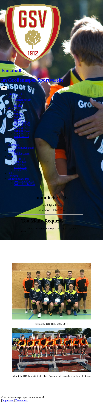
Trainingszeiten (21, 153)
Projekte (18, 105)
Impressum (8, 400)
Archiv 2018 (20, 161)
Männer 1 (19, 111)
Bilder (11, 173)
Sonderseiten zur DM (18, 178)
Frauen (17, 119)
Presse (11, 156)
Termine (12, 150)
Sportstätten (14, 145)
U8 (15, 142)
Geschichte (19, 102)
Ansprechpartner (22, 99)
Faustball (11, 70)
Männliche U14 (22, 128)
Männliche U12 (22, 130)
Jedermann (13, 176)
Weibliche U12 (21, 136)
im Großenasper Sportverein (32, 80)
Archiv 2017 (20, 164)
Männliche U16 (22, 125)
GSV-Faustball (15, 94)
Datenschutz (21, 400)
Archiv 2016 (20, 167)
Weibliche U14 (21, 133)
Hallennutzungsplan (24, 147)
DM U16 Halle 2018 (24, 184)
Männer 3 (19, 116)
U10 (16, 139)
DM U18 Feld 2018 (24, 181)
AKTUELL (20, 159)
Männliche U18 (22, 122)
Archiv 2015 (20, 170)
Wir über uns (14, 97)
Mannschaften (15, 108)
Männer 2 (19, 114)
